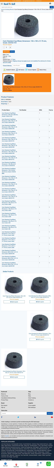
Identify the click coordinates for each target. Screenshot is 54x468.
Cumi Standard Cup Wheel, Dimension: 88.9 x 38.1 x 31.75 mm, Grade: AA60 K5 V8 (10, 252)
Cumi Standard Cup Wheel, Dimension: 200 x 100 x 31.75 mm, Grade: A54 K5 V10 (9, 133)
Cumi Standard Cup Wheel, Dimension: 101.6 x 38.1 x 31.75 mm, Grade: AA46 (9, 246)
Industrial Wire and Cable (17, 445)
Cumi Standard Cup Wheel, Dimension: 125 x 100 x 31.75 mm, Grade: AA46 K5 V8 (9, 178)
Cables (50, 444)
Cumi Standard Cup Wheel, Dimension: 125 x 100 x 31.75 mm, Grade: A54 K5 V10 (9, 190)
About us (3, 394)
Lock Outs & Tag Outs (6, 444)
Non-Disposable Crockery (17, 444)
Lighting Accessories (47, 453)
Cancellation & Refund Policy (8, 398)
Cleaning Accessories (11, 452)
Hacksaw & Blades (33, 455)
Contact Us (38, 0)
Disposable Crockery (17, 453)
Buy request (4, 405)
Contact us (31, 400)
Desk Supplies (35, 447)
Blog (29, 394)
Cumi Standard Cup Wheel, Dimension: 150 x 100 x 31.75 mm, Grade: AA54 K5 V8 (9, 145)
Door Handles (33, 448)
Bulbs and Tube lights (32, 452)
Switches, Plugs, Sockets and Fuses (40, 444)
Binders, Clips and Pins (36, 453)
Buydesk (7, 436)
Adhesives (12, 455)
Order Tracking (32, 398)
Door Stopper (9, 456)
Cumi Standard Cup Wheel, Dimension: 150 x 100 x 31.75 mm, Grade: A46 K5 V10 (9, 158)
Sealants (9, 453)
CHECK (29, 65)
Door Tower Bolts (24, 455)
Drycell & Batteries (27, 444)
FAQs (29, 396)
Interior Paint (26, 448)
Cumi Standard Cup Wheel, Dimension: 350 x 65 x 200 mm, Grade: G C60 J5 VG (10, 114)
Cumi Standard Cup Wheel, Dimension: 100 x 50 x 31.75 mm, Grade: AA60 (9, 202)
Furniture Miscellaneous (20, 450)
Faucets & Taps (8, 448)
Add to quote (6, 51)
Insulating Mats (30, 450)
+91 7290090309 (17, 0)
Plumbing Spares (34, 445)
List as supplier (32, 405)
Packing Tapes (41, 452)
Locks (39, 445)
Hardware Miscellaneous (17, 448)
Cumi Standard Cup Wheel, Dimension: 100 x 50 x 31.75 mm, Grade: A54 (9, 221)
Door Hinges (20, 452)
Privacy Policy (4, 400)
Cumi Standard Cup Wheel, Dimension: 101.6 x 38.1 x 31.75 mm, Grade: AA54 (9, 239)
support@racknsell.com (29, 0)
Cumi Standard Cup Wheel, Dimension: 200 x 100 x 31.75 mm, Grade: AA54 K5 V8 (9, 121)
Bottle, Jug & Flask (46, 455)
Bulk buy (12, 51)
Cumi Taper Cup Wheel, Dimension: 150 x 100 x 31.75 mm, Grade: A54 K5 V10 (22, 87)
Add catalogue (32, 407)
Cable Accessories (43, 447)
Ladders (40, 455)
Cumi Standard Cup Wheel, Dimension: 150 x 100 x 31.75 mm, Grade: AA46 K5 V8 (9, 151)
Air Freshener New (10, 450)
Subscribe (50, 413)
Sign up (3, 407)
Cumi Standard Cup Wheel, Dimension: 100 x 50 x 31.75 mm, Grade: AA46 (9, 215)
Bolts (7, 455)
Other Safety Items (26, 453)
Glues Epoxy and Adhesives (40, 450)
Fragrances (17, 455)
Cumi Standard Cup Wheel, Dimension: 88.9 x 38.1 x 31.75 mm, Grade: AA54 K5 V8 (10, 258)
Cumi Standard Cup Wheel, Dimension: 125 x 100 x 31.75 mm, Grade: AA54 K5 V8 (9, 184)
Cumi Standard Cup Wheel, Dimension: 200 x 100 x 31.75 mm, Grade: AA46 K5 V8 (9, 127)
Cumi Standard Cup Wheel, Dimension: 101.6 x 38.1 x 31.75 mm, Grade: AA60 (9, 233)
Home (2, 9)
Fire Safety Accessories (42, 448)
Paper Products (8, 445)
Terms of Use (4, 396)
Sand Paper (15, 456)
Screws (25, 452)
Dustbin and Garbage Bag (26, 447)
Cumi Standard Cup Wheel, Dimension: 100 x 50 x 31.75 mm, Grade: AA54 (9, 209)
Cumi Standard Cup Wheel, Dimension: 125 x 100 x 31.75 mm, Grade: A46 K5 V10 (9, 196)
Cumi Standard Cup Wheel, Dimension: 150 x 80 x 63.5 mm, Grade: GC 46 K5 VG (9, 164)
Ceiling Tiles (26, 445)
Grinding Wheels (9, 9)
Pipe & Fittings (44, 445)
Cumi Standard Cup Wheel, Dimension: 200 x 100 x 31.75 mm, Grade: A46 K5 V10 (9, 139)
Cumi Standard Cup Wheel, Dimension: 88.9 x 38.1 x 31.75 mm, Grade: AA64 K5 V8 (10, 264)
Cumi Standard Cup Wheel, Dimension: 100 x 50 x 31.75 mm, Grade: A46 (9, 227)
